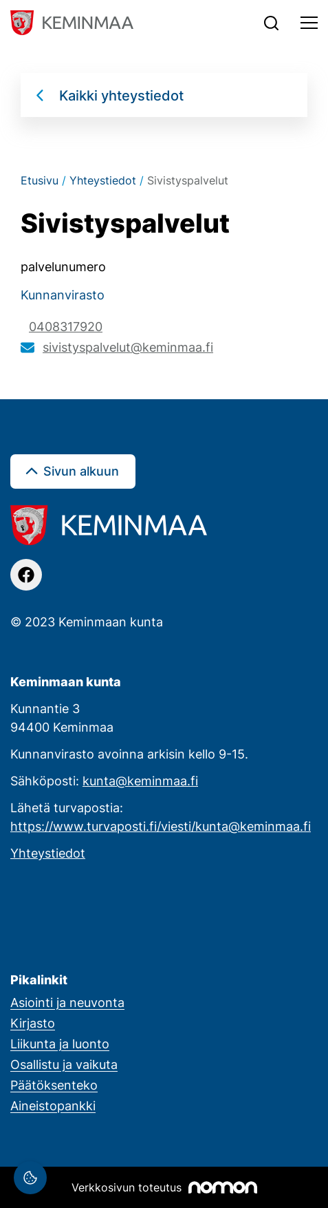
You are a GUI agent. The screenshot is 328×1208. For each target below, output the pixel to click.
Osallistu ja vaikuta (64, 1064)
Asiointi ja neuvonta (67, 1002)
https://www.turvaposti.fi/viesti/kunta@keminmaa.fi (160, 826)
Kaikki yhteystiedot (121, 95)
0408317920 (65, 326)
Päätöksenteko (54, 1085)
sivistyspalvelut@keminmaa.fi (128, 347)
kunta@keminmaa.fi (140, 781)
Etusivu (39, 180)
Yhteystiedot (102, 180)
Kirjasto (32, 1023)
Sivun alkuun (81, 471)
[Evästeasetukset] (30, 1177)
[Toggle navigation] (309, 23)
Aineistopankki (53, 1105)
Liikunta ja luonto (59, 1043)
